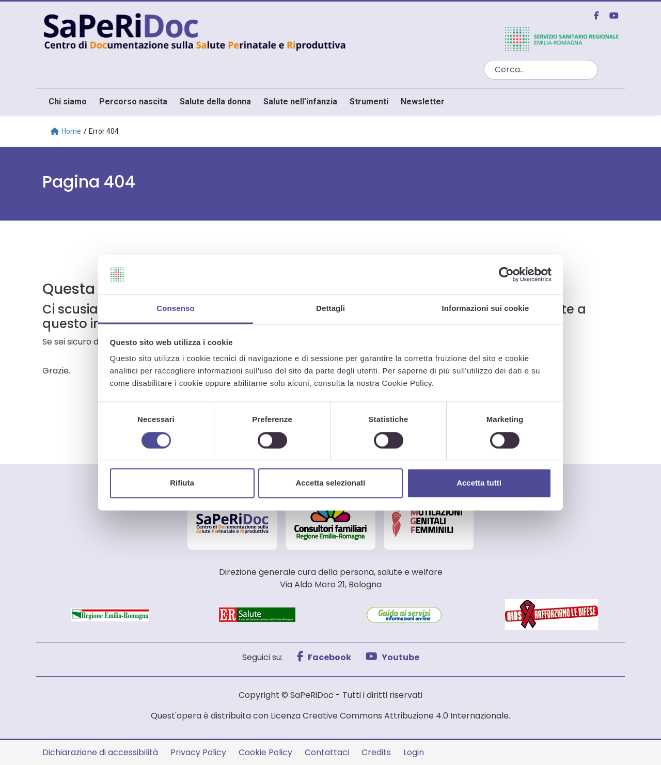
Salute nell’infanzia (300, 101)
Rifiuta (182, 483)
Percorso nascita (133, 101)
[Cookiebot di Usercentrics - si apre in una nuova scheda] (506, 274)
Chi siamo (68, 101)
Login (413, 752)
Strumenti (369, 101)
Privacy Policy (198, 752)
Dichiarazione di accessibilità (100, 752)
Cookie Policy (265, 752)
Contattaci (327, 752)
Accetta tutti (479, 483)
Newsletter (423, 101)
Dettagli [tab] (330, 308)
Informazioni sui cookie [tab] (485, 308)
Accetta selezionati (330, 483)
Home (66, 131)
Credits (376, 752)
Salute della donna (215, 101)
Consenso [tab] (175, 308)
